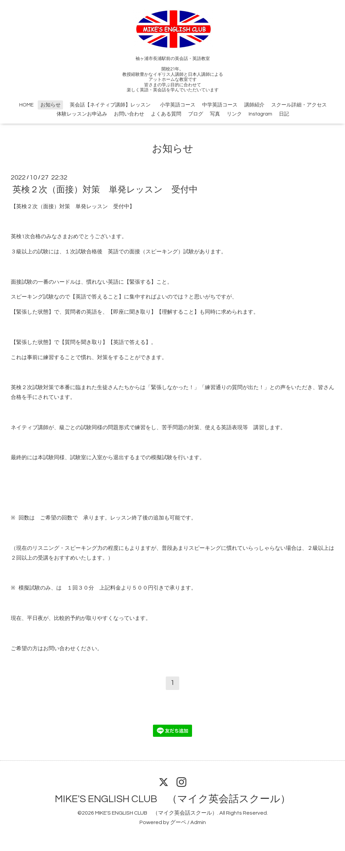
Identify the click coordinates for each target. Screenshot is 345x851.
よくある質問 (166, 114)
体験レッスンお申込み (82, 114)
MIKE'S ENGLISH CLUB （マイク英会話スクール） (172, 799)
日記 (284, 114)
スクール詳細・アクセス (299, 104)
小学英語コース (177, 104)
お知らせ (50, 104)
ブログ (195, 114)
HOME (26, 104)
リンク (234, 114)
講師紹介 (254, 104)
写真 (215, 114)
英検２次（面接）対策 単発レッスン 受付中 (105, 189)
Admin (198, 822)
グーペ (178, 822)
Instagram (260, 114)
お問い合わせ (129, 114)
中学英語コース (220, 104)
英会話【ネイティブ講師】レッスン (113, 104)
